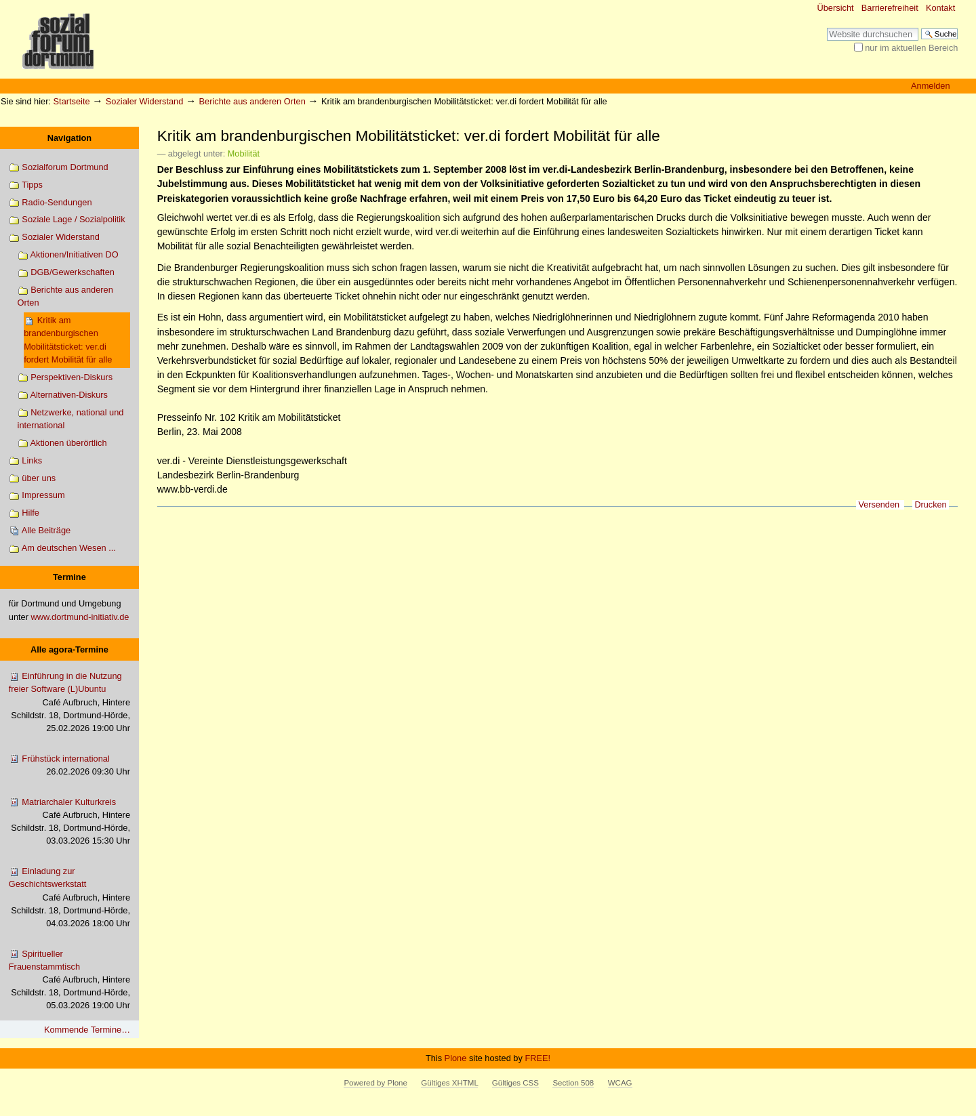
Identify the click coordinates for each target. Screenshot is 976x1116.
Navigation (69, 138)
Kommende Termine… (87, 1030)
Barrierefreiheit (889, 8)
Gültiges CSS (515, 1083)
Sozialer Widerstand (145, 101)
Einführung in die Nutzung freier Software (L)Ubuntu (69, 703)
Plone (456, 1058)
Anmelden (930, 86)
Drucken (930, 505)
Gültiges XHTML (449, 1083)
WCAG (620, 1083)
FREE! (537, 1058)
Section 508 (573, 1083)
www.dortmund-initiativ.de (80, 617)
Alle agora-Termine (69, 649)
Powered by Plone (375, 1083)
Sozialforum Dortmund (58, 167)
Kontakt (940, 8)
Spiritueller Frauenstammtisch (69, 980)
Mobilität (244, 154)
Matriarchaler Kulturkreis (69, 822)
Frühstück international (69, 765)
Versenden (878, 505)
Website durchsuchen (826, 27)
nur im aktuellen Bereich (911, 48)
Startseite (72, 101)
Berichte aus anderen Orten (252, 101)
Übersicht (835, 8)
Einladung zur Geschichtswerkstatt (69, 898)
